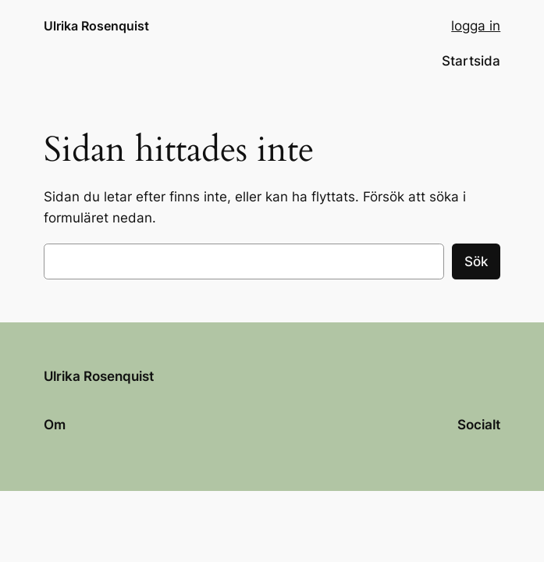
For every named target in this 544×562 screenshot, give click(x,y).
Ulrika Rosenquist (96, 26)
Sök (476, 261)
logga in (475, 26)
